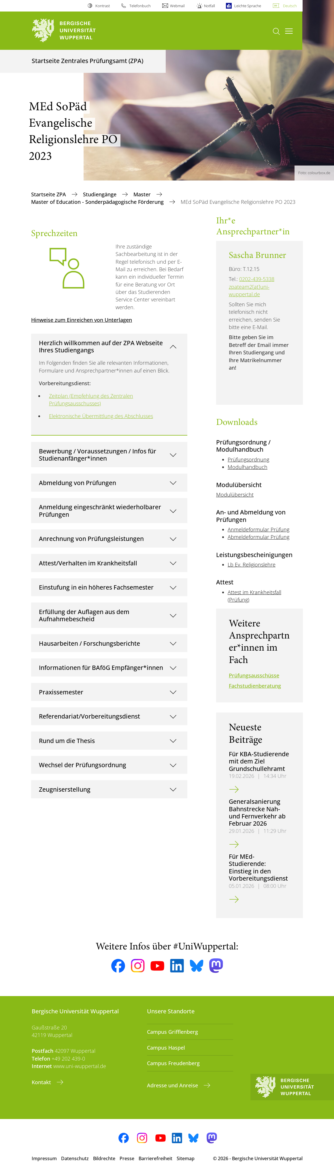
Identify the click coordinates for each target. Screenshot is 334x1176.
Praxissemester (61, 692)
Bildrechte (104, 1158)
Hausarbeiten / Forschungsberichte (89, 643)
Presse (127, 1158)
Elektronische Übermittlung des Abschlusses (101, 416)
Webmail (177, 5)
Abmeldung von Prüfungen (77, 483)
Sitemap (186, 1158)
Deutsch (290, 5)
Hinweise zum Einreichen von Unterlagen (81, 319)
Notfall (209, 5)
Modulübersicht (235, 494)
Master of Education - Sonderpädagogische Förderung (98, 201)
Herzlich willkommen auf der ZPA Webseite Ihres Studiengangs (101, 346)
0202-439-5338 (256, 279)
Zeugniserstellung (64, 789)
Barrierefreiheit (155, 1158)
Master (142, 194)
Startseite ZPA (49, 194)
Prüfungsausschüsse (254, 675)
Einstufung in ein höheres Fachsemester (96, 587)
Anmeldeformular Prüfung (258, 529)
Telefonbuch (140, 5)
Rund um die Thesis (67, 740)
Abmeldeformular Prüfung (258, 536)
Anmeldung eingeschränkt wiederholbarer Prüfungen (100, 510)
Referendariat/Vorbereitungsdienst (89, 716)
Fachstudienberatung (255, 685)
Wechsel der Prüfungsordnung (82, 765)
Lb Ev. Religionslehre (251, 564)
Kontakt (42, 1082)
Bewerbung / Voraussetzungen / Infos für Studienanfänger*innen (97, 454)
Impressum (44, 1158)
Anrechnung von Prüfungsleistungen (91, 538)
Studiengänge (100, 194)
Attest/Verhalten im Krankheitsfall (88, 563)
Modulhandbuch (247, 466)
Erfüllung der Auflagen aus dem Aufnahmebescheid (84, 615)
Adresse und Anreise (173, 1085)
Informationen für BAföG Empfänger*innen (101, 667)
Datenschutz (75, 1158)
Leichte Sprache (247, 5)
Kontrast (102, 5)
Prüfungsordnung (248, 459)
